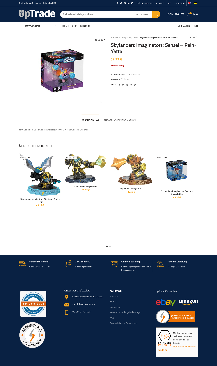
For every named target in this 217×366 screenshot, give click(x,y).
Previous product (191, 37)
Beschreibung (90, 120)
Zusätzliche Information (120, 120)
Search (156, 14)
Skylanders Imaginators (85, 186)
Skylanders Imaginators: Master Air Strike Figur (40, 200)
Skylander (133, 37)
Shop (124, 37)
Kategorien (142, 14)
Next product (197, 37)
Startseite (115, 37)
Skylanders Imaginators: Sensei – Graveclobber (177, 192)
